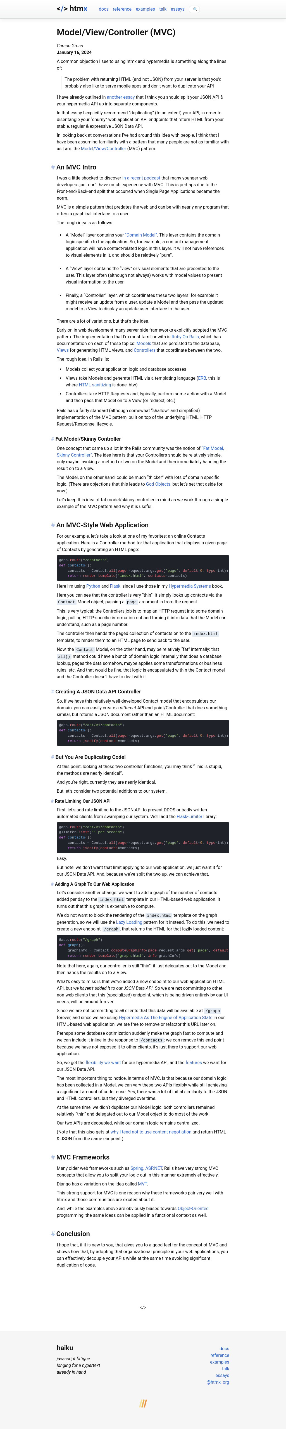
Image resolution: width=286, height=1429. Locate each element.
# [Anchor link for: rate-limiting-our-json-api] (52, 799)
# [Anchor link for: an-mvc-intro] (53, 167)
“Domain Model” (141, 235)
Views (63, 350)
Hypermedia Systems (190, 586)
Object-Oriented (193, 1205)
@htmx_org (218, 1379)
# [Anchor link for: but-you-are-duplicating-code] (52, 756)
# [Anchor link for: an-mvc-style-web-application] (53, 525)
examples (145, 9)
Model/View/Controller (103, 148)
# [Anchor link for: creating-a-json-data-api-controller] (52, 691)
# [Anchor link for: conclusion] (53, 1231)
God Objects (158, 484)
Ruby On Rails (185, 336)
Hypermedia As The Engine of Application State (165, 1015)
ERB (202, 378)
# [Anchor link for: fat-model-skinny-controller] (52, 439)
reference (122, 9)
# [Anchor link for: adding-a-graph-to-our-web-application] (52, 882)
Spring (137, 1165)
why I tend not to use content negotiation (151, 1129)
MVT (142, 1181)
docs (104, 9)
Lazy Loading (129, 920)
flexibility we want (103, 1059)
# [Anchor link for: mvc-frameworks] (53, 1154)
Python (93, 586)
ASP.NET (153, 1165)
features (193, 1059)
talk (162, 9)
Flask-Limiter (189, 815)
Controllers (145, 350)
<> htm (72, 8)
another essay (121, 97)
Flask (115, 586)
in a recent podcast (141, 178)
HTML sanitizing (95, 385)
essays (177, 9)
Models (144, 343)
